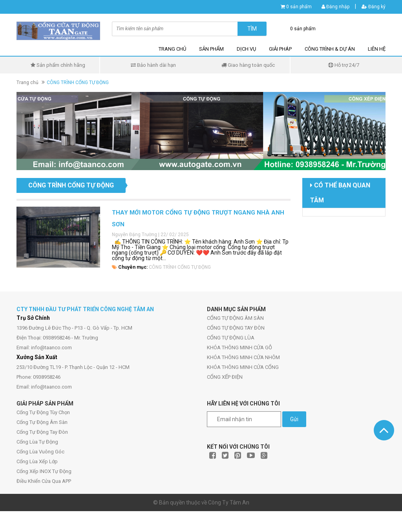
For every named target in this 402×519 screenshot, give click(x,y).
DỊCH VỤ (246, 49)
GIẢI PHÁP (280, 49)
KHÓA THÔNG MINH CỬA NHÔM (243, 357)
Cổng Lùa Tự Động (37, 442)
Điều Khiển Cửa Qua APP (43, 481)
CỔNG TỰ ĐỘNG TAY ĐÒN (236, 328)
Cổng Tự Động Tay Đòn (42, 432)
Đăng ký (374, 6)
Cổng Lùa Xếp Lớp (37, 461)
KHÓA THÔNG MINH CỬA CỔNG (243, 367)
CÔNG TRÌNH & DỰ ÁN (330, 49)
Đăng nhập (335, 6)
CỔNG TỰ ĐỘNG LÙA (230, 338)
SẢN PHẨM (211, 49)
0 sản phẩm (299, 6)
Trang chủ (27, 82)
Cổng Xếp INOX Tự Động (43, 471)
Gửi (294, 419)
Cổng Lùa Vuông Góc (40, 452)
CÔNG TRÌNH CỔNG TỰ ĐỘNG (180, 267)
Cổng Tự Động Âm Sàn (42, 422)
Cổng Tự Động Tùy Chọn (43, 412)
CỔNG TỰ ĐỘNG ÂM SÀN (235, 318)
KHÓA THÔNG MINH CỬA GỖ (239, 347)
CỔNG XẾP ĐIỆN (225, 377)
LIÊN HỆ (377, 49)
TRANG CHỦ (172, 49)
